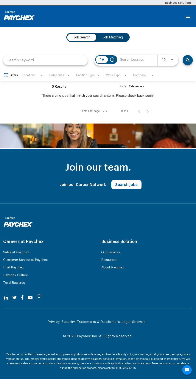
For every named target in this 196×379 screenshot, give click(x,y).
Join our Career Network (83, 185)
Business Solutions (178, 2)
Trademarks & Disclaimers (98, 321)
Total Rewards (14, 282)
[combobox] (45, 60)
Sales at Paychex (16, 252)
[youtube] (30, 297)
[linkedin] (6, 297)
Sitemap (139, 321)
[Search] (188, 60)
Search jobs (126, 185)
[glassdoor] (39, 297)
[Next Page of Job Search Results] (147, 111)
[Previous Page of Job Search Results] (139, 111)
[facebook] (22, 297)
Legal (126, 321)
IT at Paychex (13, 267)
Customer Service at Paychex (25, 260)
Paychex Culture (15, 275)
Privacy (54, 321)
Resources (109, 260)
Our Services (110, 252)
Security (68, 321)
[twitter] (14, 297)
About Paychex (112, 267)
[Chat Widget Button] (187, 370)
